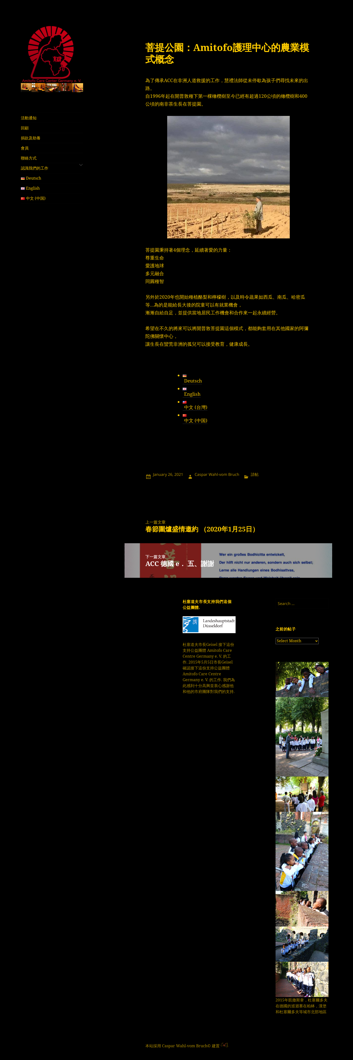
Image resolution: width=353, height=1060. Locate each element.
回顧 (25, 128)
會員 (25, 148)
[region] (52, 87)
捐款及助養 (30, 138)
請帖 (255, 474)
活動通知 (29, 118)
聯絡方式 (29, 158)
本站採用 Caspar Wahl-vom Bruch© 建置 (182, 1045)
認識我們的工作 (34, 168)
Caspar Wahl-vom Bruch (217, 474)
